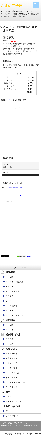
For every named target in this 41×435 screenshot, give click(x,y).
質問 (8, 411)
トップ (3, 423)
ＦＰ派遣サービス (13, 401)
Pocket (29, 256)
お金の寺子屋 (11, 5)
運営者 (10, 423)
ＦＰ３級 (9, 277)
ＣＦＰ (8, 301)
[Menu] (36, 5)
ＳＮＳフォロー (12, 387)
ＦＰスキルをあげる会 (15, 382)
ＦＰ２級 (9, 287)
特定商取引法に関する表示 (11, 425)
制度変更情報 (11, 358)
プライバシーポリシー (22, 423)
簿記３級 (9, 310)
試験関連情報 (11, 354)
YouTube (9, 100)
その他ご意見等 (12, 416)
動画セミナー (11, 377)
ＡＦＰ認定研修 (12, 291)
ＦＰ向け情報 (11, 368)
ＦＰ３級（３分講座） (15, 282)
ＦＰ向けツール (12, 373)
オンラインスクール (14, 315)
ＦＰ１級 (9, 296)
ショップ (9, 397)
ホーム (20, 195)
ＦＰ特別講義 (11, 306)
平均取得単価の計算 (15, 188)
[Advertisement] (20, 130)
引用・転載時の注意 (29, 425)
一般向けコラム (12, 363)
